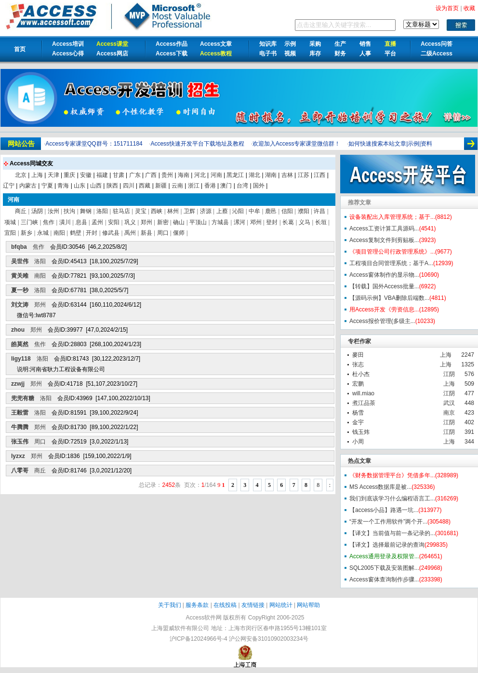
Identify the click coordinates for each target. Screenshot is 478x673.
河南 (216, 175)
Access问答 (436, 43)
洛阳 (102, 211)
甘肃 (118, 175)
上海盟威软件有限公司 (180, 628)
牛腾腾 (19, 427)
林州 (173, 211)
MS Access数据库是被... (380, 487)
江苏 (303, 175)
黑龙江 (235, 175)
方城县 (220, 222)
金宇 (358, 422)
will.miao (363, 393)
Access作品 (171, 43)
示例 (290, 43)
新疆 (161, 185)
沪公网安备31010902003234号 (268, 638)
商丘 (21, 211)
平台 (390, 53)
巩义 (130, 222)
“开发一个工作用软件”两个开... (388, 521)
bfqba (19, 246)
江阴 (449, 374)
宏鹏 (358, 383)
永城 (43, 232)
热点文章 (359, 461)
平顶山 (198, 222)
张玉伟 (19, 441)
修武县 (111, 232)
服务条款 (197, 605)
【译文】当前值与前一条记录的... (392, 533)
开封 (91, 232)
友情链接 (253, 605)
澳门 (226, 185)
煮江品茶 (363, 403)
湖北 (254, 175)
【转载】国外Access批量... (384, 286)
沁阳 (238, 211)
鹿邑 (271, 211)
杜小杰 (361, 374)
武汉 (449, 403)
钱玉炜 (361, 432)
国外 (259, 185)
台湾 (242, 185)
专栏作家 (359, 341)
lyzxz (18, 456)
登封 (272, 222)
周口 (163, 232)
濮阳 (303, 211)
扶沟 (69, 211)
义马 (304, 222)
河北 (200, 175)
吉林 (287, 175)
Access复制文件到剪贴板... (384, 240)
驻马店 (121, 211)
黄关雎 (19, 275)
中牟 (254, 211)
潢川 (65, 222)
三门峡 (29, 222)
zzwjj (18, 383)
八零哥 (19, 470)
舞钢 (86, 211)
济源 (206, 211)
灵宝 (140, 211)
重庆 (69, 175)
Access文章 (216, 43)
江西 (319, 175)
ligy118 (21, 358)
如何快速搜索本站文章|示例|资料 (390, 143)
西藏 (144, 185)
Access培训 (68, 43)
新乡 (26, 232)
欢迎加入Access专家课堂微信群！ (296, 143)
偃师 (179, 232)
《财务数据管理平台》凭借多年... (392, 475)
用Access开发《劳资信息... (384, 309)
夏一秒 (19, 290)
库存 (315, 53)
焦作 (48, 222)
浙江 (193, 185)
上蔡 (222, 211)
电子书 (268, 53)
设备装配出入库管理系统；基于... (392, 217)
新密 (163, 222)
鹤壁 (75, 232)
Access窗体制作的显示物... (384, 274)
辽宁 (8, 185)
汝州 (53, 211)
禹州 (130, 232)
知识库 (268, 43)
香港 (210, 185)
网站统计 (280, 605)
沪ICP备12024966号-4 (198, 638)
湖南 (271, 175)
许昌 (319, 211)
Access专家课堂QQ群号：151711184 (93, 143)
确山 (179, 222)
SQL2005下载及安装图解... (384, 568)
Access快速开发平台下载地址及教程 (197, 143)
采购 (315, 43)
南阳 (59, 232)
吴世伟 (19, 261)
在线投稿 (225, 605)
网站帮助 (308, 605)
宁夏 (47, 185)
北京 (21, 175)
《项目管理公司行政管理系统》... (392, 251)
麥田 (358, 354)
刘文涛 (19, 304)
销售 (365, 43)
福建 (102, 175)
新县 (146, 232)
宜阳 (10, 232)
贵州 (167, 175)
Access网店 (112, 53)
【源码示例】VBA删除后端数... (389, 298)
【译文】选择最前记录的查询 (387, 544)
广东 (135, 175)
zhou (18, 329)
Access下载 (171, 53)
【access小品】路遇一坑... (383, 510)
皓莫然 (19, 344)
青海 (63, 185)
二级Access (436, 53)
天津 (53, 175)
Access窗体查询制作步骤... (384, 579)
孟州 (97, 222)
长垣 (321, 222)
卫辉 (189, 211)
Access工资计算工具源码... (384, 228)
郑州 (146, 222)
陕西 (112, 185)
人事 (365, 53)
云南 (177, 185)
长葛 (288, 222)
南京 (449, 412)
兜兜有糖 (22, 398)
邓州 (256, 222)
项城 (10, 222)
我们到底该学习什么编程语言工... (392, 498)
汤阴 (37, 211)
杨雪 (358, 412)
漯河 (239, 222)
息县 (81, 222)
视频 (290, 53)
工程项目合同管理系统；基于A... (391, 263)
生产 (340, 43)
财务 (340, 53)
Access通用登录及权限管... (384, 556)
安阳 (114, 222)
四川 (128, 185)
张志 (358, 364)
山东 (79, 185)
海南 (183, 175)
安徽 (86, 175)
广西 (151, 175)
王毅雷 (19, 412)
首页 (20, 49)
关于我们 (169, 605)
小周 (358, 441)
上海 (445, 354)
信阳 (287, 211)
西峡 (156, 211)
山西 (96, 185)
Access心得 (68, 53)
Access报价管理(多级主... (382, 321)
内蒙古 (28, 185)
